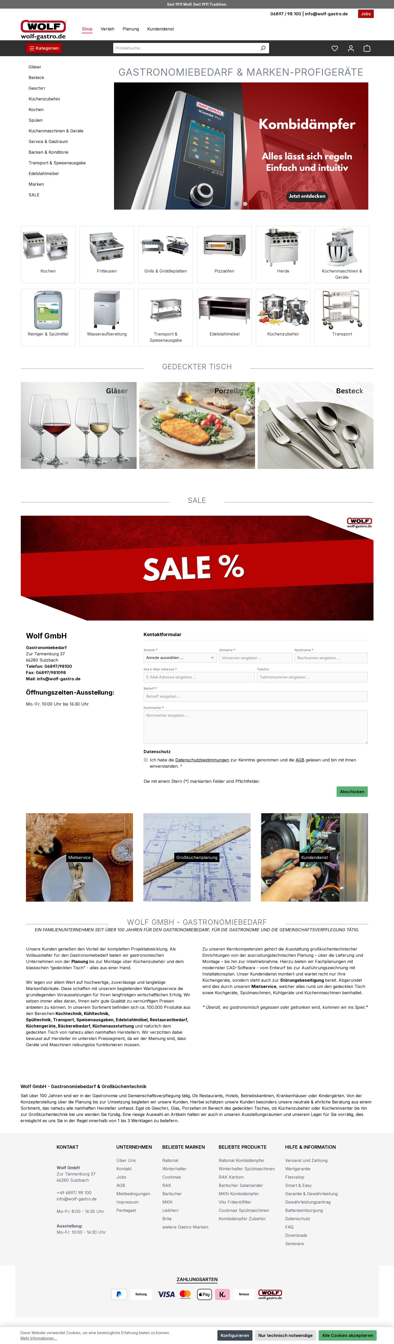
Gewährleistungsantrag (308, 1202)
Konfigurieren (235, 1335)
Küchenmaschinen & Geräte (56, 130)
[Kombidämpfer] (241, 146)
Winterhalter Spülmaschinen (247, 1168)
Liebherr (170, 1210)
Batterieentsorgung (304, 1210)
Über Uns (126, 1160)
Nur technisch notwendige (285, 1335)
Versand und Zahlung (306, 1160)
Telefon (263, 669)
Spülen (36, 120)
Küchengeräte (41, 1026)
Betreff (150, 688)
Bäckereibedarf (74, 1026)
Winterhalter (174, 1168)
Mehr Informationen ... (39, 1338)
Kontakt (123, 1168)
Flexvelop (294, 1177)
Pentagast (126, 1210)
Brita (166, 1218)
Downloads (296, 1235)
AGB (300, 760)
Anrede (150, 650)
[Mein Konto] (351, 48)
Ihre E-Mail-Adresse (160, 669)
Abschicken (352, 791)
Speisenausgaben (94, 1019)
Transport (63, 1019)
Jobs (121, 1177)
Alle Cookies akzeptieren (347, 1335)
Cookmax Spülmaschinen (244, 1210)
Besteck (36, 77)
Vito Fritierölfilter (235, 1202)
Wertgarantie (297, 1168)
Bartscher (172, 1193)
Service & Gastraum (48, 141)
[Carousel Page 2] (245, 204)
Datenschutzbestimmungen (202, 760)
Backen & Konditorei (48, 152)
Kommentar (154, 708)
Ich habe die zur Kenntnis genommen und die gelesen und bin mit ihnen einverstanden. (253, 763)
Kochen (36, 109)
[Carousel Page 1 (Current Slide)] (237, 204)
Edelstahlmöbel (43, 173)
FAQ (289, 1227)
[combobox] (185, 48)
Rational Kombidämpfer (242, 1160)
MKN (167, 1202)
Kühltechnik (96, 1013)
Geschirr (37, 88)
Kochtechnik (69, 1013)
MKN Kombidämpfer (239, 1193)
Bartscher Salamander (241, 1185)
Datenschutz (297, 1218)
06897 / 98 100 (285, 13)
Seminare (294, 1243)
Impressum (127, 1202)
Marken (36, 184)
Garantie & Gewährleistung (311, 1193)
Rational (170, 1160)
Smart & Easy (298, 1185)
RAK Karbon (231, 1177)
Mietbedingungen (133, 1193)
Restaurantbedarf (168, 1019)
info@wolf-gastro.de (326, 13)
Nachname (304, 650)
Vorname (227, 650)
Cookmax (171, 1177)
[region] (241, 146)
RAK (166, 1185)
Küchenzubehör (45, 98)
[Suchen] (263, 48)
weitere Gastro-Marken (185, 1227)
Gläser (35, 66)
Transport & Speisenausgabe (57, 162)
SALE (34, 194)
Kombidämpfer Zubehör (242, 1218)
